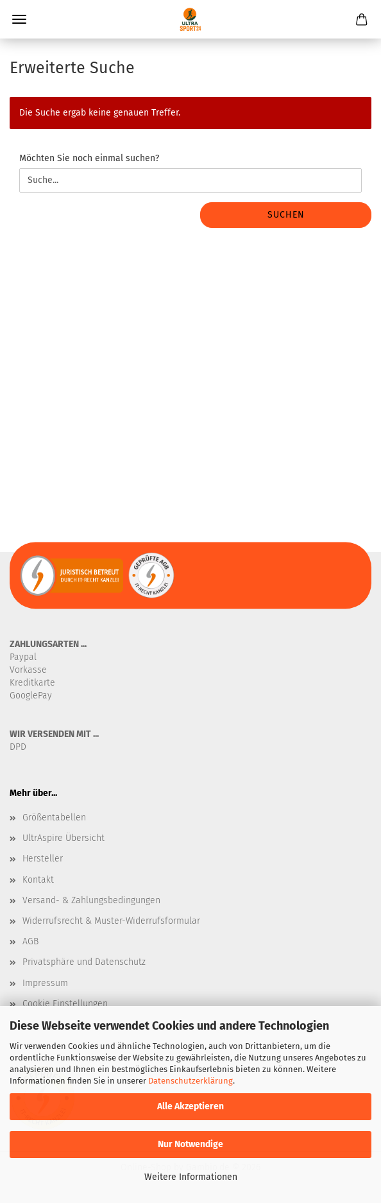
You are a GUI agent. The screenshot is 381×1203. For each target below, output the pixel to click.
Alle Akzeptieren (190, 1106)
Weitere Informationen (190, 1177)
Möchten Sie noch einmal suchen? (89, 158)
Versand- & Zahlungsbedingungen (91, 900)
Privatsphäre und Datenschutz (84, 961)
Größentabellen (54, 817)
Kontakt (38, 879)
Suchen (286, 214)
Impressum (45, 983)
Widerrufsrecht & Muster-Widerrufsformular (111, 920)
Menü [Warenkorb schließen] (19, 19)
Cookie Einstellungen (65, 1003)
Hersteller (42, 858)
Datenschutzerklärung (190, 1081)
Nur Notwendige (190, 1144)
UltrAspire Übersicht (63, 838)
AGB (30, 941)
